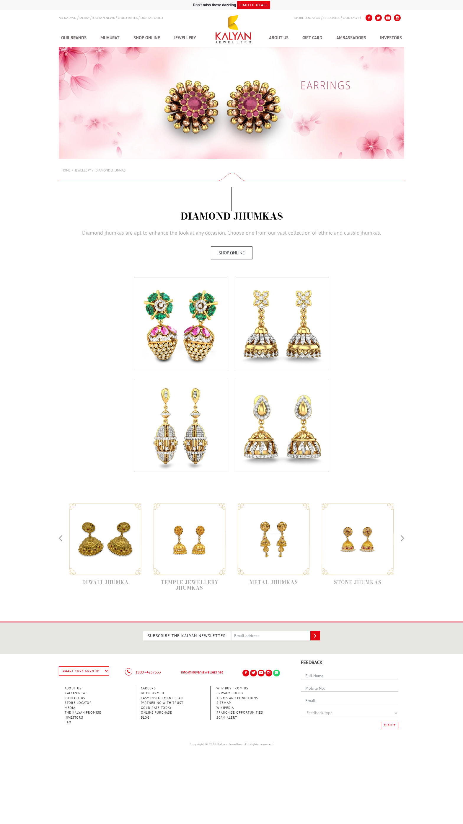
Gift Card (312, 37)
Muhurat (110, 37)
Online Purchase (156, 713)
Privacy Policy (230, 693)
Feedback (331, 18)
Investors (391, 37)
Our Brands (74, 37)
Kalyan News (103, 18)
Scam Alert (226, 718)
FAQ (68, 722)
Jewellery (185, 37)
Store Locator (78, 703)
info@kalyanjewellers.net (202, 672)
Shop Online (146, 37)
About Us (278, 37)
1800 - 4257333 (143, 672)
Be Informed (152, 693)
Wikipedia (225, 708)
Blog (145, 718)
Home (66, 170)
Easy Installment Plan (162, 698)
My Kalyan (67, 18)
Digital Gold (152, 18)
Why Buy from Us (232, 688)
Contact (351, 18)
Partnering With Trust (162, 703)
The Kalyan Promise (83, 713)
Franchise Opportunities (239, 713)
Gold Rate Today (156, 708)
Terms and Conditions (237, 698)
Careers (148, 688)
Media (84, 18)
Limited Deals (253, 5)
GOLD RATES (128, 18)
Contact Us (75, 698)
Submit (390, 725)
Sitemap (223, 703)
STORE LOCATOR (307, 18)
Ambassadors (351, 37)
